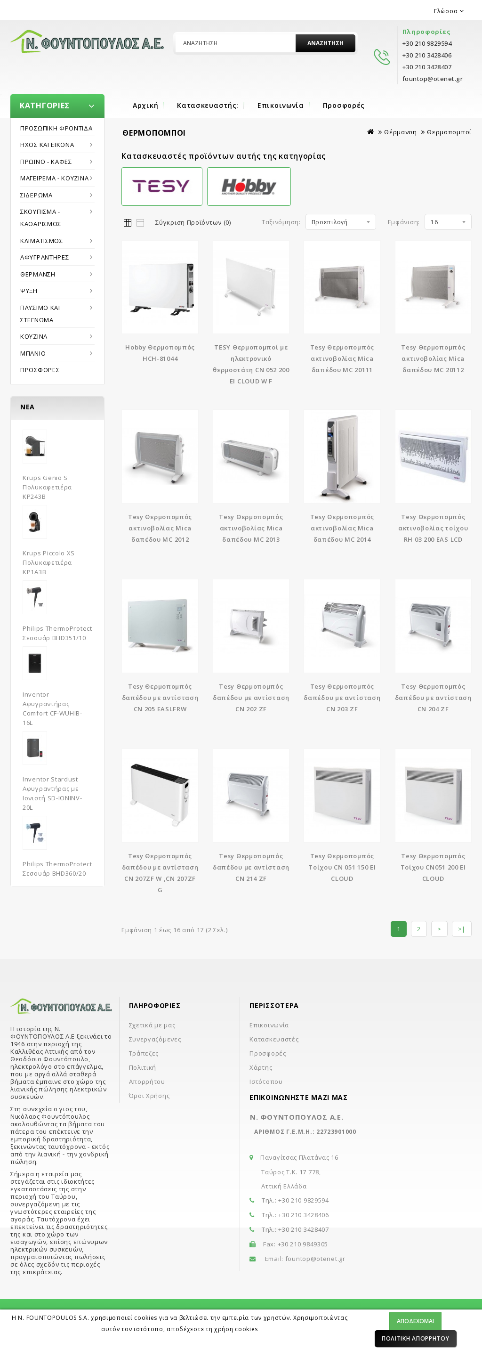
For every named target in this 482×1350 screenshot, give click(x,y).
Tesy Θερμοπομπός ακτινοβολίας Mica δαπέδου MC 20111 (342, 358)
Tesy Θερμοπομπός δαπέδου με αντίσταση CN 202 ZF (251, 697)
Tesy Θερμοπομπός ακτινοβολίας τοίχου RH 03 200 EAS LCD (433, 528)
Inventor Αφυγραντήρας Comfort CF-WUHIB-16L (52, 708)
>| (462, 929)
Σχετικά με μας (152, 1025)
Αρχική (145, 105)
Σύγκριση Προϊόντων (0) (193, 222)
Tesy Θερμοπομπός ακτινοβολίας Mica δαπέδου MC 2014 (342, 528)
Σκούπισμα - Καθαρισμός (40, 217)
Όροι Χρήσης (149, 1095)
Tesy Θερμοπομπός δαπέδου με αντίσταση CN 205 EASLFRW (160, 697)
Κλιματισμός (41, 240)
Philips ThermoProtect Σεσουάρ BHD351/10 (57, 633)
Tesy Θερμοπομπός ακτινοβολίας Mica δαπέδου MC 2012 (160, 528)
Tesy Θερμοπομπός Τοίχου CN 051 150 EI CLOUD (342, 867)
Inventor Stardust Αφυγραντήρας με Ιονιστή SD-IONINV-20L (52, 793)
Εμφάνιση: (404, 222)
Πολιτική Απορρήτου (416, 1338)
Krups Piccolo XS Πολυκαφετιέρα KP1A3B (49, 562)
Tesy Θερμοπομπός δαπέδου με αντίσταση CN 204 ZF (433, 697)
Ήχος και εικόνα (47, 144)
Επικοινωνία (280, 105)
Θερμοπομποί (449, 132)
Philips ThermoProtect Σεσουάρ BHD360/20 (57, 869)
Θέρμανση (38, 274)
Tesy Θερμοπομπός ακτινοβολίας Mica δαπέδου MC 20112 (433, 358)
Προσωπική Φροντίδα (56, 128)
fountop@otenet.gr (315, 1258)
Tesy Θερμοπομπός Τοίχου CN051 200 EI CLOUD (433, 867)
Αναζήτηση (325, 43)
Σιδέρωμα (36, 195)
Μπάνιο (33, 353)
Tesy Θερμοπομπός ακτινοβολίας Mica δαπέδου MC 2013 (251, 528)
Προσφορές (344, 105)
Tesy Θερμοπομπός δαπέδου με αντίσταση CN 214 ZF (251, 867)
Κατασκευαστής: (208, 105)
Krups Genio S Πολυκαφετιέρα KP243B (47, 487)
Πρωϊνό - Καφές (46, 161)
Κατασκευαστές (273, 1039)
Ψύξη (29, 290)
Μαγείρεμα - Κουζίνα (54, 178)
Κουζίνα (34, 336)
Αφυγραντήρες (44, 257)
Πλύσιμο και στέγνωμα (40, 313)
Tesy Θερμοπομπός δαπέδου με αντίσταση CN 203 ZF (342, 697)
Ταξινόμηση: (281, 222)
